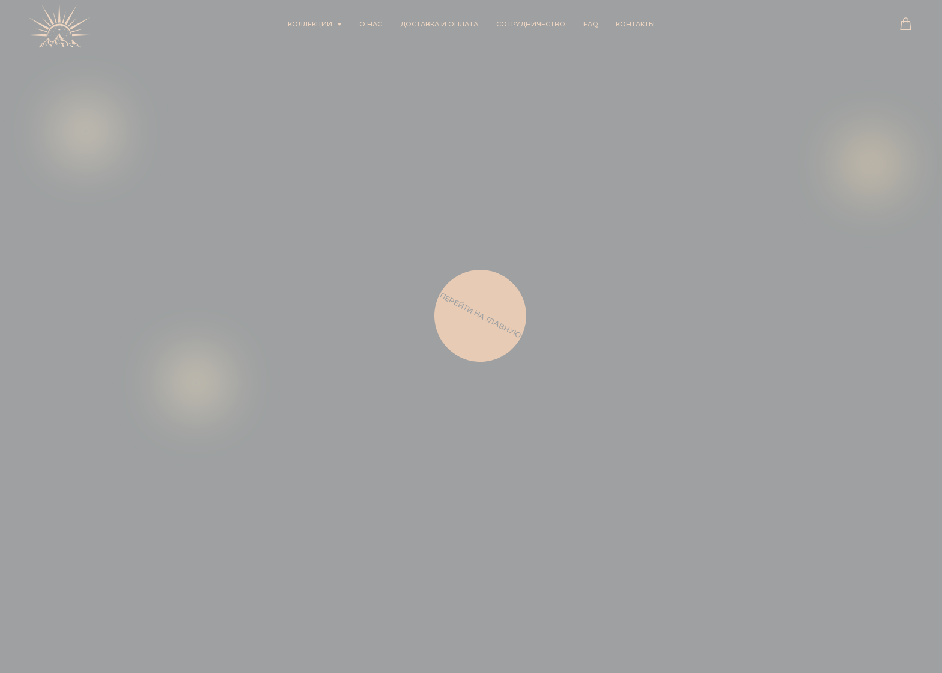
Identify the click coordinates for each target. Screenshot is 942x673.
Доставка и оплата (439, 24)
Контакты (635, 24)
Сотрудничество (530, 24)
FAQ (590, 24)
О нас (370, 24)
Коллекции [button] (311, 24)
